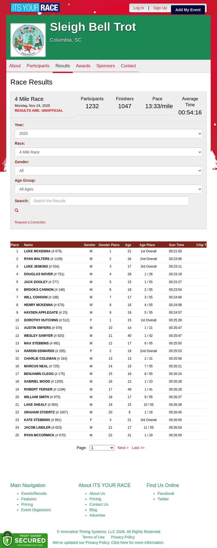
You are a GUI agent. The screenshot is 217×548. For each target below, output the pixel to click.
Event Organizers (36, 510)
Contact (128, 66)
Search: (22, 201)
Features (28, 499)
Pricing (27, 504)
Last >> (138, 448)
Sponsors (106, 66)
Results (62, 66)
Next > (123, 448)
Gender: (22, 162)
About (15, 66)
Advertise (97, 515)
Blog (93, 510)
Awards (83, 66)
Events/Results (34, 493)
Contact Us (98, 504)
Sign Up (160, 8)
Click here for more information (137, 542)
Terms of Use (93, 537)
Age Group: (25, 180)
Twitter (163, 499)
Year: (19, 125)
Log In (138, 8)
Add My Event (188, 10)
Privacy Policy (123, 537)
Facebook (166, 493)
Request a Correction (30, 222)
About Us (97, 493)
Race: (20, 143)
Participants (38, 66)
